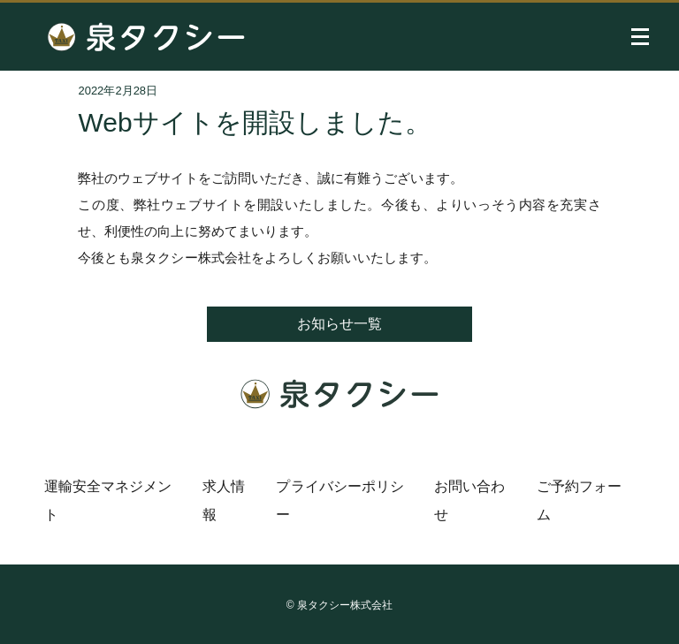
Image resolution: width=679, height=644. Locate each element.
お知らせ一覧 (339, 323)
